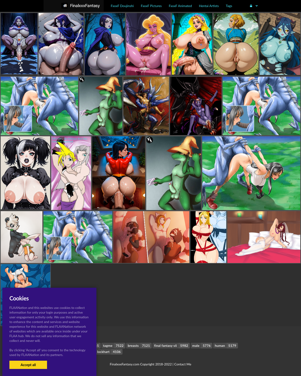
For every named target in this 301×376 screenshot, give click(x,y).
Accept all (28, 365)
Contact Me (182, 364)
